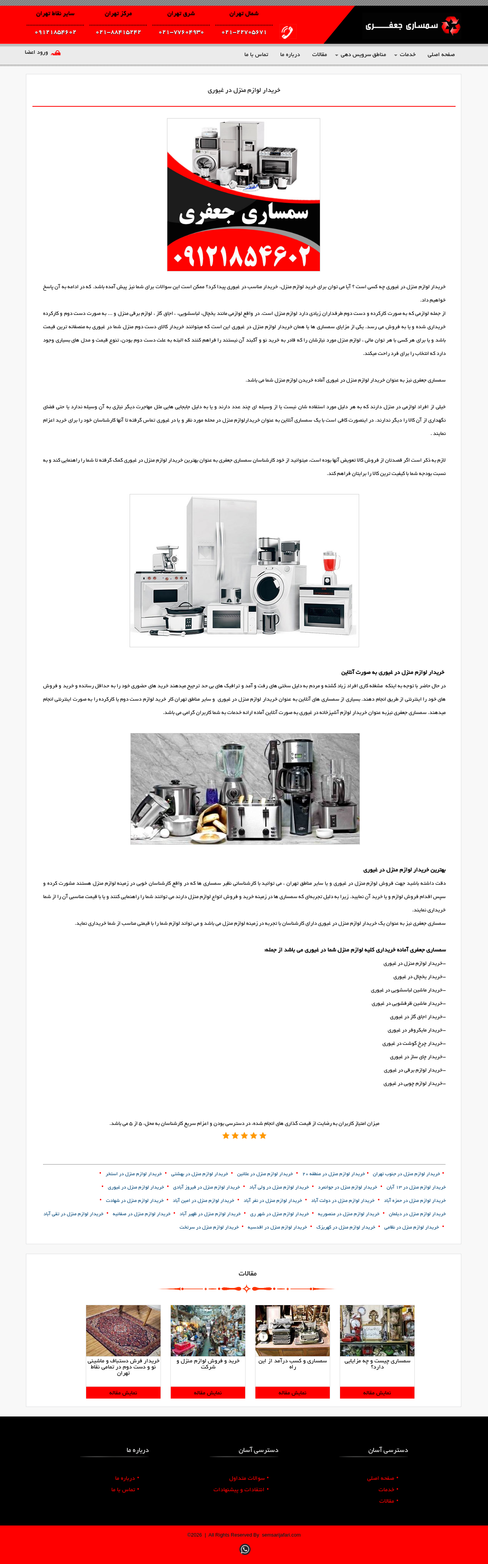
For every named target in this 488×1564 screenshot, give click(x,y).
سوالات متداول (249, 1479)
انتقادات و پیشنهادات (241, 1490)
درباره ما (127, 1479)
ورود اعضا (36, 53)
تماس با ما (125, 1490)
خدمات (388, 1490)
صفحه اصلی (382, 1479)
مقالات (388, 1501)
